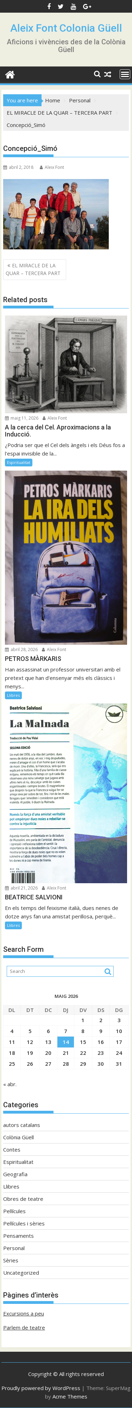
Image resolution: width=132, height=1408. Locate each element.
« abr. (10, 1084)
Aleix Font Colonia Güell (66, 28)
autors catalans (21, 1124)
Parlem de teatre (24, 1327)
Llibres (13, 695)
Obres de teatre (23, 1198)
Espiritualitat (18, 462)
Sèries (10, 1260)
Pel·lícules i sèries (24, 1223)
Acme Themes (69, 1396)
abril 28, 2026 (21, 649)
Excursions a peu (23, 1313)
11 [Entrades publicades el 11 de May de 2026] (12, 1041)
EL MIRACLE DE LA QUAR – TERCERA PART (33, 269)
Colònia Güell (18, 1137)
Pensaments (18, 1235)
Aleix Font (52, 167)
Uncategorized (21, 1272)
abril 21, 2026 (21, 888)
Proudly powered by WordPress (40, 1387)
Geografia (15, 1174)
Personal (14, 1247)
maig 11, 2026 (21, 418)
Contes (11, 1149)
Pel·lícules (14, 1211)
